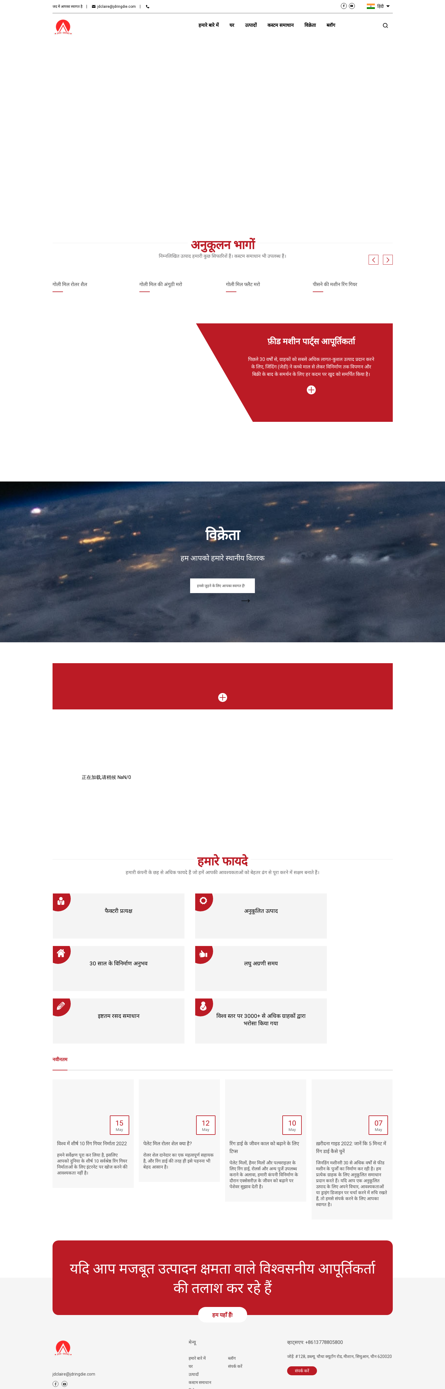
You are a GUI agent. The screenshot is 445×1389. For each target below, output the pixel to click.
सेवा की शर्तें (166, 1380)
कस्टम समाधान (200, 1335)
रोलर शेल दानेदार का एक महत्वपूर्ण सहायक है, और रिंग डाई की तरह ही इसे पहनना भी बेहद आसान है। (178, 1114)
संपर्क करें (357, 25)
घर (191, 1319)
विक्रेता (194, 1343)
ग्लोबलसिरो (385, 1380)
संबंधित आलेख (96, 1380)
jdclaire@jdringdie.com (116, 6)
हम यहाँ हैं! (222, 1268)
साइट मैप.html (120, 1380)
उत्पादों (194, 1327)
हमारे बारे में (197, 1311)
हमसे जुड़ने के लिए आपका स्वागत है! (227, 589)
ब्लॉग (232, 1311)
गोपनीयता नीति (190, 1380)
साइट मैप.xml (145, 1380)
